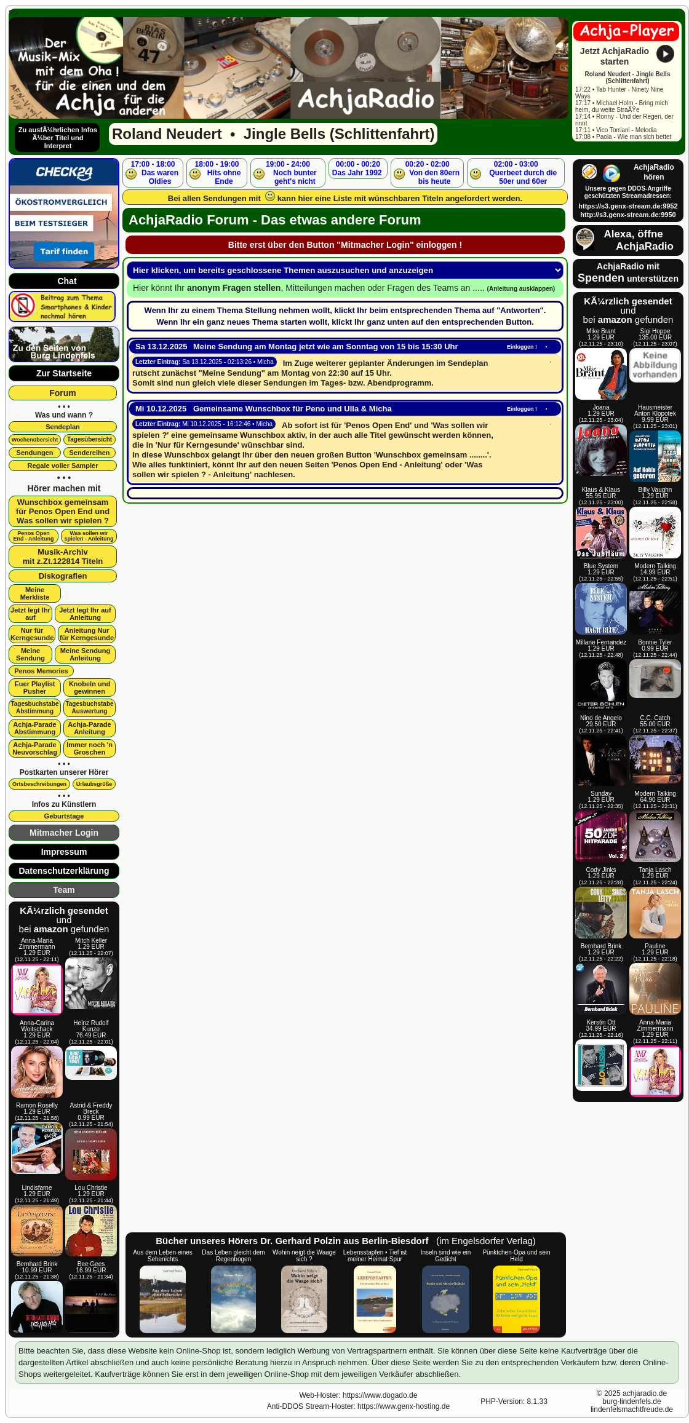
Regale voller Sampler (63, 465)
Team (64, 890)
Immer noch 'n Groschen (89, 748)
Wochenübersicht (35, 440)
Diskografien (63, 576)
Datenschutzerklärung (63, 871)
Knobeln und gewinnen (89, 687)
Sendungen (35, 452)
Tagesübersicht (89, 439)
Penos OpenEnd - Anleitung (33, 536)
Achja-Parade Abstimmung (34, 728)
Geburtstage (64, 816)
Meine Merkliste (35, 593)
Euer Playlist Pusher (34, 687)
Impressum (64, 852)
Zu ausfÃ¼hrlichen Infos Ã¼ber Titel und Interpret (57, 137)
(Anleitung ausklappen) (521, 288)
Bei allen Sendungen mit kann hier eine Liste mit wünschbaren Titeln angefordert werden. (345, 197)
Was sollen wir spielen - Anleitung (88, 536)
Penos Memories (41, 671)
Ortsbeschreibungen (39, 784)
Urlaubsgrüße (94, 784)
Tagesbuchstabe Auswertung (89, 707)
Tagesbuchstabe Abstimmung (34, 707)
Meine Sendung (30, 654)
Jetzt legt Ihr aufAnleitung (85, 613)
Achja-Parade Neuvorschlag (34, 748)
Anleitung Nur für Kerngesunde (87, 634)
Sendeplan (63, 426)
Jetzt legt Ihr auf (30, 613)
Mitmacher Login (64, 833)
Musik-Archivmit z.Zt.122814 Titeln (63, 556)
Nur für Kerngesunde (32, 634)
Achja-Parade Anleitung (89, 728)
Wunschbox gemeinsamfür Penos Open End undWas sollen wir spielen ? (63, 511)
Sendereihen (89, 452)
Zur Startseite (64, 373)
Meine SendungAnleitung (85, 654)
